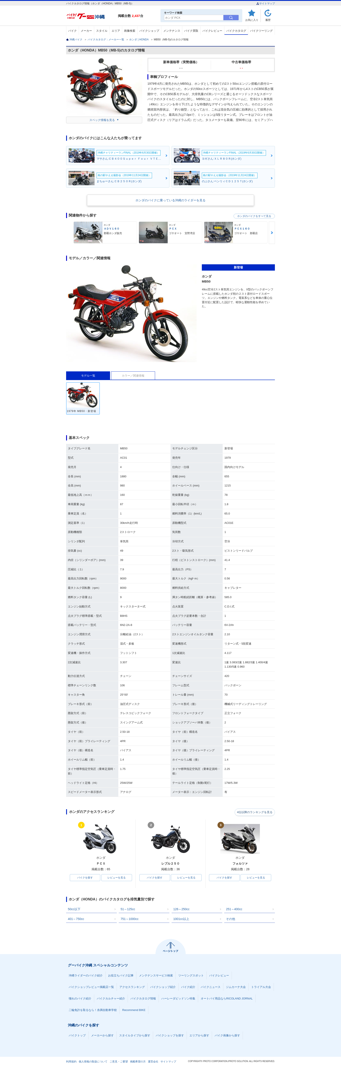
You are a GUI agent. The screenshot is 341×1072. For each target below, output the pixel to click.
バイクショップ (149, 30)
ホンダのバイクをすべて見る (254, 216)
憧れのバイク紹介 (80, 999)
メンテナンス (171, 30)
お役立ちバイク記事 (121, 976)
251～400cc (234, 909)
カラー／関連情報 (133, 375)
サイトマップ (265, 3)
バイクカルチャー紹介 (111, 999)
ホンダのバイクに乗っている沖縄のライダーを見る (170, 200)
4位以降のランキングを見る (254, 812)
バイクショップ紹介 (163, 987)
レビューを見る (116, 877)
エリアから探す (199, 1035)
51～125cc (127, 909)
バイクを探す (85, 877)
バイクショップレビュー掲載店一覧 (91, 987)
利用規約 (71, 1062)
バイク (72, 30)
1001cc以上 (181, 919)
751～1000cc (129, 919)
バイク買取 (191, 30)
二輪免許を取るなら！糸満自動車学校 (93, 1010)
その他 (230, 919)
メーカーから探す (102, 1035)
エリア (116, 30)
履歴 (268, 19)
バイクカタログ (236, 30)
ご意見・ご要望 (119, 1062)
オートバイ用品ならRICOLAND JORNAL (227, 999)
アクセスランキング (132, 987)
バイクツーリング (261, 30)
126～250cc (181, 909)
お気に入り (251, 19)
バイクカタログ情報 (143, 999)
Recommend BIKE (133, 1010)
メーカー (86, 30)
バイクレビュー (212, 30)
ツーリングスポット (191, 976)
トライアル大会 (261, 987)
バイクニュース (211, 987)
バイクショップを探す (170, 1035)
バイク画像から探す (227, 1035)
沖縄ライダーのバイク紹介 (86, 976)
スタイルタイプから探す (134, 1035)
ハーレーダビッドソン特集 (178, 999)
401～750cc (76, 919)
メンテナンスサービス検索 (156, 976)
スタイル (101, 30)
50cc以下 (74, 909)
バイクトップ (77, 1035)
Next (272, 233)
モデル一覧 (88, 375)
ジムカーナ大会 (236, 987)
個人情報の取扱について (93, 1062)
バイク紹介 (188, 987)
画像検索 (129, 30)
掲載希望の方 (138, 1062)
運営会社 (153, 1062)
